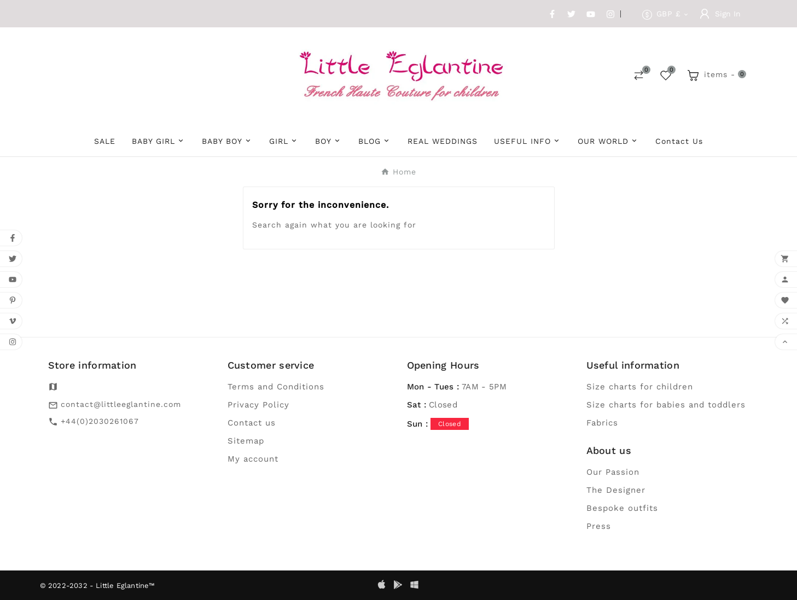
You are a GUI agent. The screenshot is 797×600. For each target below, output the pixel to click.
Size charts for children (639, 387)
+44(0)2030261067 (100, 421)
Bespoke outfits (622, 508)
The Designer (615, 490)
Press (598, 526)
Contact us (252, 423)
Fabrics (602, 423)
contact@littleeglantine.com (121, 404)
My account (253, 459)
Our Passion (612, 472)
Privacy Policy (258, 405)
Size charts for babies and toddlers (666, 405)
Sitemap (246, 441)
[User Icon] (720, 13)
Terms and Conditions (276, 387)
